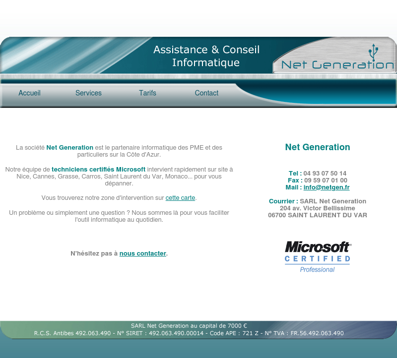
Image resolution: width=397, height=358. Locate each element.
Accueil (29, 93)
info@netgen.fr (327, 187)
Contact (206, 93)
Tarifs (147, 93)
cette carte (181, 198)
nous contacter (143, 254)
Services (88, 93)
